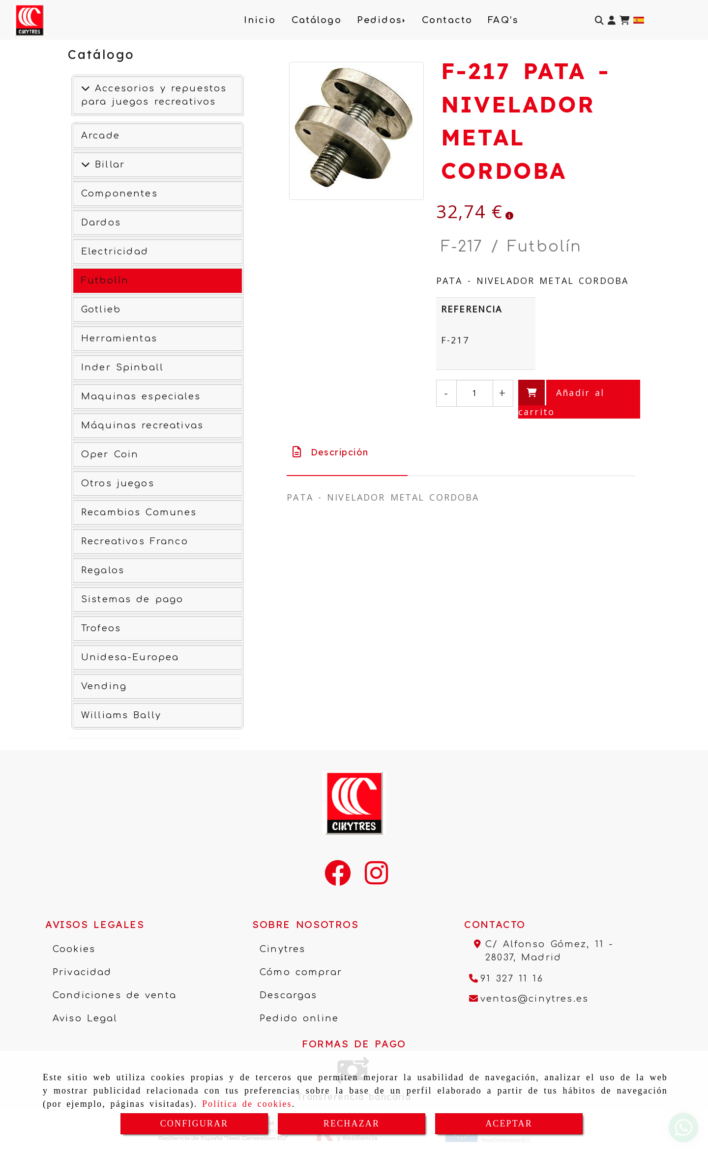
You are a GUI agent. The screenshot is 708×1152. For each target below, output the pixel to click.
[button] (612, 20)
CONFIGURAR (194, 1123)
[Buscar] (599, 20)
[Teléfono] (506, 978)
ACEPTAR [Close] (508, 1123)
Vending (104, 686)
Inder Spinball (122, 367)
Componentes (119, 193)
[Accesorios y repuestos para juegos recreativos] (85, 88)
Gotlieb (101, 309)
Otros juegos (117, 483)
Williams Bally (121, 715)
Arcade (100, 135)
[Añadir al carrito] (579, 399)
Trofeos (101, 628)
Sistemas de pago (132, 599)
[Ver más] (85, 164)
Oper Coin (110, 454)
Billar (107, 164)
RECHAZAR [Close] (352, 1123)
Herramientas (119, 338)
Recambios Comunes (139, 512)
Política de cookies (247, 1104)
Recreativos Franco (134, 541)
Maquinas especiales (141, 396)
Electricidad (114, 251)
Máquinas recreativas (142, 425)
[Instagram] (376, 879)
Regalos (102, 570)
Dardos (101, 222)
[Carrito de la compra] (624, 20)
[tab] (347, 452)
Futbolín (105, 280)
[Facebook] (338, 879)
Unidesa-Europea (130, 657)
